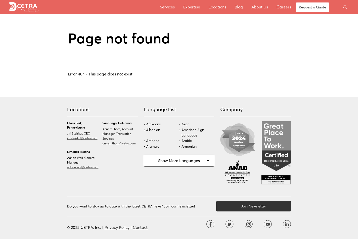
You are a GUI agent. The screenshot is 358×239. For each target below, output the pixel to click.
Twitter (229, 224)
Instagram (249, 224)
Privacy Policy (117, 227)
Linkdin (287, 224)
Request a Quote (312, 7)
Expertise (191, 6)
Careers (283, 6)
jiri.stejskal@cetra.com (82, 138)
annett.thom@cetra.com (119, 143)
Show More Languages (179, 160)
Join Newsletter (253, 206)
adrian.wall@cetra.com (82, 167)
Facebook (210, 224)
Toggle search (345, 7)
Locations (217, 6)
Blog (239, 6)
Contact (140, 227)
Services (167, 6)
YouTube (268, 224)
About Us (259, 6)
